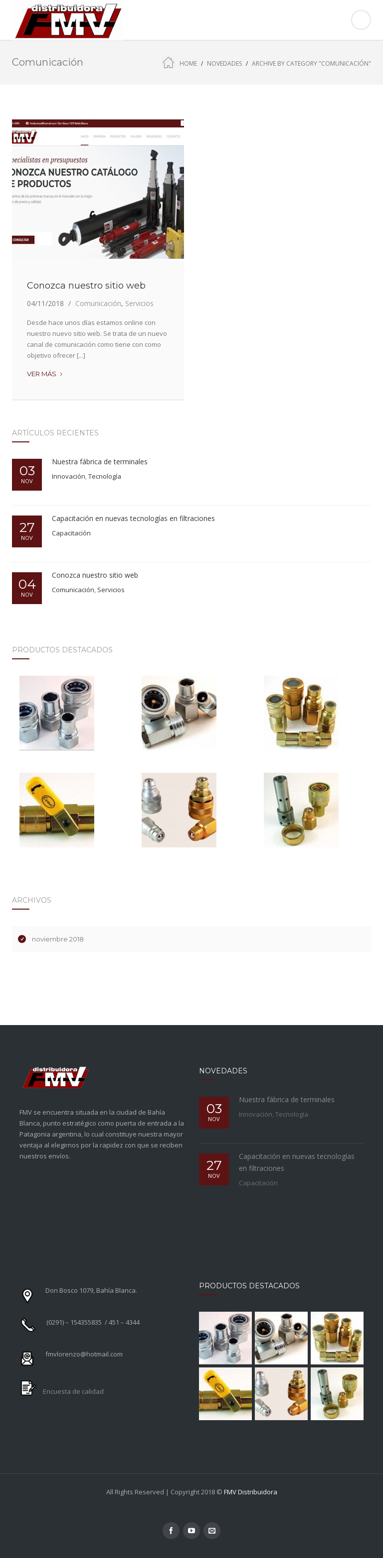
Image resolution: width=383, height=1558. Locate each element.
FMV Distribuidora (250, 1491)
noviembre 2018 (58, 939)
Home (188, 63)
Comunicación (98, 303)
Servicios (139, 303)
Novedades (224, 63)
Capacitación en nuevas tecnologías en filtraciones (133, 518)
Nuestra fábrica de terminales (100, 461)
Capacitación (71, 532)
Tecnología (104, 476)
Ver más (45, 373)
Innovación (68, 476)
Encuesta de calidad (73, 1391)
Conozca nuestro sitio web (86, 285)
